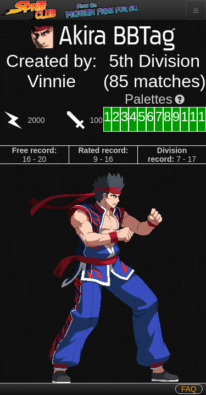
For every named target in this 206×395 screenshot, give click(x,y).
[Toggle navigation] (196, 10)
